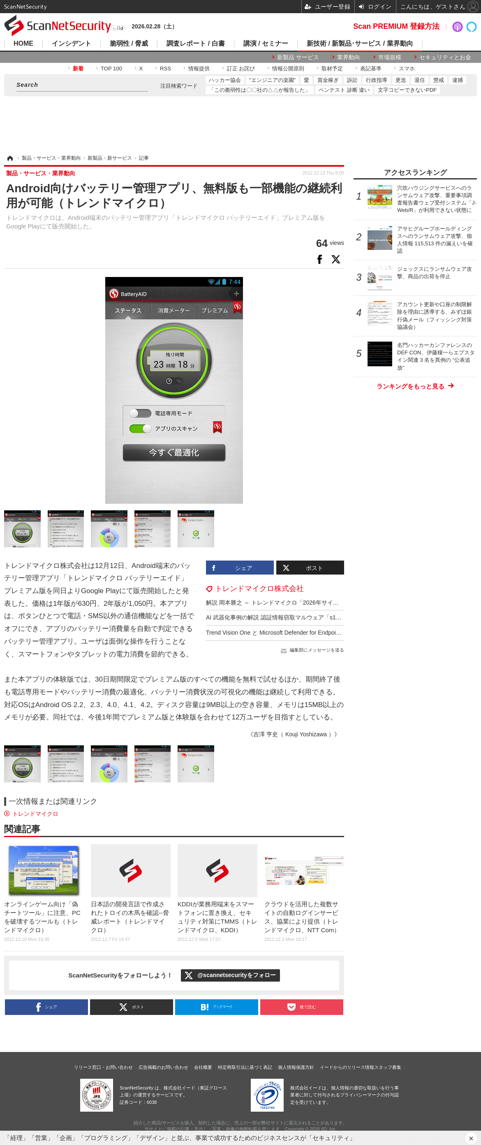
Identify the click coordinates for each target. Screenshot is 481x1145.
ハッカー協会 (225, 80)
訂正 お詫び (241, 68)
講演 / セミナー (265, 43)
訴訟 (352, 80)
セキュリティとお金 (445, 57)
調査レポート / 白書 (195, 43)
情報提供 (199, 68)
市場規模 (389, 57)
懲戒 (438, 80)
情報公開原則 (288, 68)
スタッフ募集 (387, 1067)
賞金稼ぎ (328, 80)
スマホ (407, 68)
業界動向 (348, 57)
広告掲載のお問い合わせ (163, 1067)
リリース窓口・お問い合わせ (103, 1067)
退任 (419, 80)
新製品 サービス (298, 57)
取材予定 (332, 68)
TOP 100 (111, 68)
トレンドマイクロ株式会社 (259, 588)
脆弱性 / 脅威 (129, 43)
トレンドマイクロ (35, 813)
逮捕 (457, 80)
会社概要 (203, 1067)
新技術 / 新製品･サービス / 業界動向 (360, 43)
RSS (165, 68)
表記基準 (371, 68)
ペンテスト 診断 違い (344, 90)
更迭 (400, 80)
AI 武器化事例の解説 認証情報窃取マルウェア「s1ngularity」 (284, 617)
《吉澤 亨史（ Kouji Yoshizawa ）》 (293, 734)
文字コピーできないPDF (407, 90)
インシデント (71, 43)
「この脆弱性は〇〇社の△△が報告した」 (259, 90)
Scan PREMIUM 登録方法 (396, 26)
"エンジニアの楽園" (272, 80)
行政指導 (376, 80)
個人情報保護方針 (296, 1067)
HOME (23, 43)
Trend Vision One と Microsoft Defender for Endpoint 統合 (280, 632)
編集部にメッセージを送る (317, 649)
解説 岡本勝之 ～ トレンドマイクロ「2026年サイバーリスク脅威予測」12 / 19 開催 (313, 602)
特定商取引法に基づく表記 (245, 1067)
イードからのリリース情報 (347, 1067)
